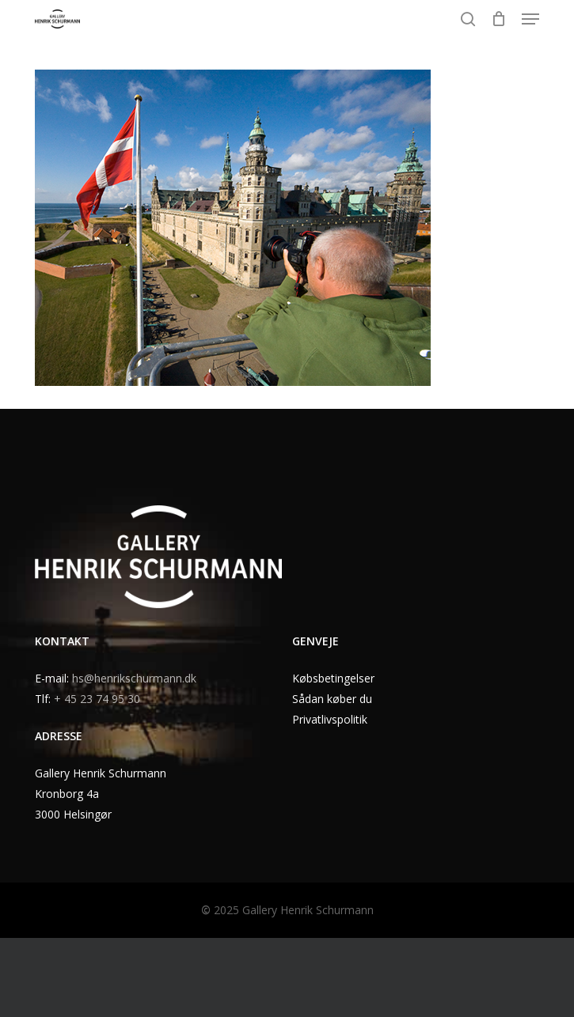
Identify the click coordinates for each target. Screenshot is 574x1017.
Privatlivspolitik (329, 719)
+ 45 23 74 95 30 (97, 698)
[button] (530, 19)
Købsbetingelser (333, 678)
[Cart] (498, 18)
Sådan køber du (332, 698)
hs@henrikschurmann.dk (134, 678)
